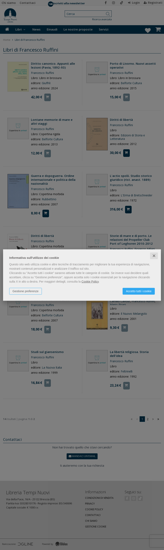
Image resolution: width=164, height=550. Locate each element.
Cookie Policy (90, 281)
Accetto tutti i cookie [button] (138, 291)
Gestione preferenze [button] (26, 291)
